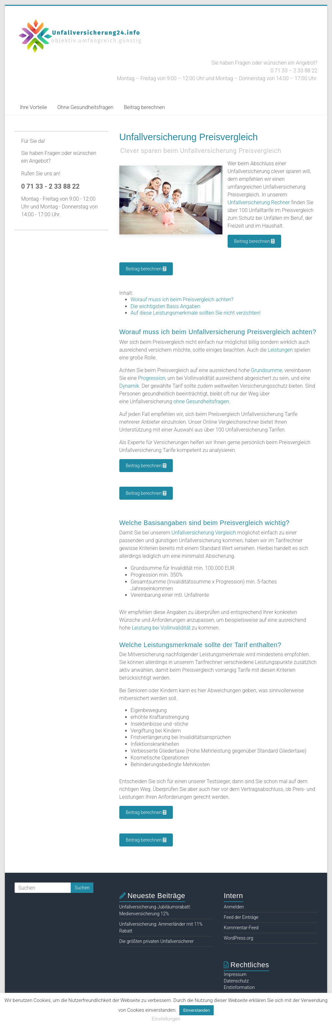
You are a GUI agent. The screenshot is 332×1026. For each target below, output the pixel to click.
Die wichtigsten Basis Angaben (165, 306)
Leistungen (280, 350)
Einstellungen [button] (166, 1019)
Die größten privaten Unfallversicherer (156, 941)
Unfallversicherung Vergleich (204, 533)
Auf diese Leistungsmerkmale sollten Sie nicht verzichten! (196, 313)
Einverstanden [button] (196, 1010)
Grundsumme (266, 370)
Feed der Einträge (241, 917)
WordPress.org (238, 938)
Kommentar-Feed (241, 927)
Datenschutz (236, 980)
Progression (151, 378)
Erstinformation (239, 987)
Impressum (235, 974)
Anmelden (234, 906)
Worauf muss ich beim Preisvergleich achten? (182, 299)
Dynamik (129, 386)
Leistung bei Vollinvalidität (161, 628)
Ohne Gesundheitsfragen (85, 107)
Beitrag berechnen (144, 107)
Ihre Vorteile (33, 107)
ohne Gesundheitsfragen (201, 401)
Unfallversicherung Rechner (259, 202)
